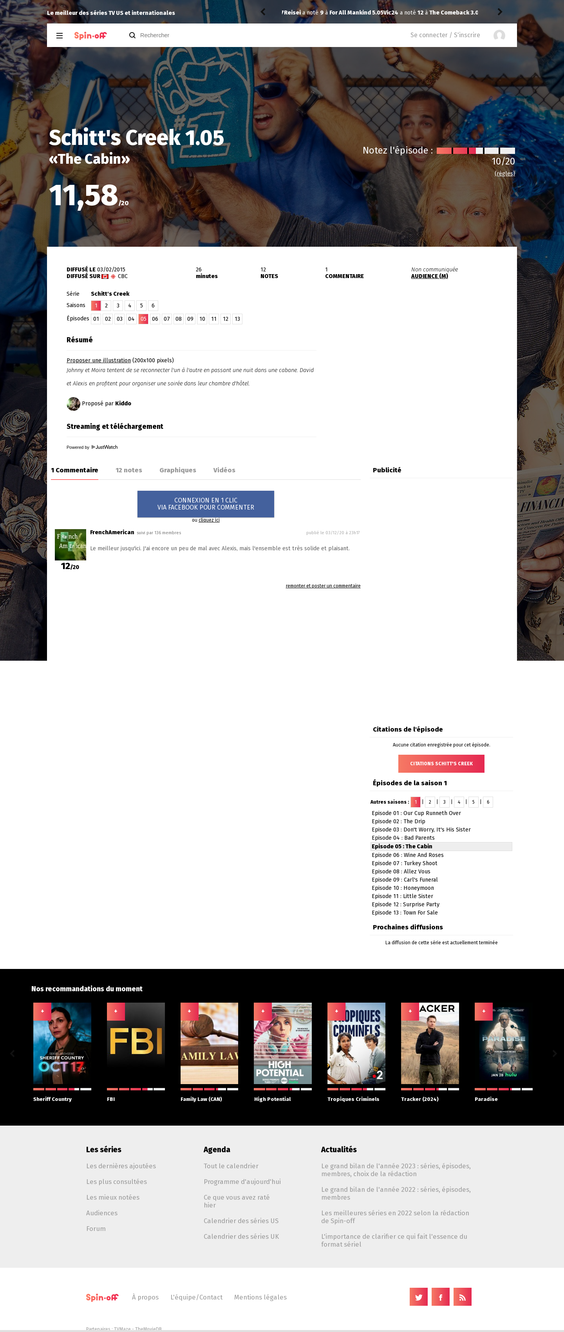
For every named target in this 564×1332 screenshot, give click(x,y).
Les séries (103, 1149)
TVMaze (122, 1329)
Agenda (217, 1149)
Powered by (92, 447)
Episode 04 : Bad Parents (403, 838)
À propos (145, 1297)
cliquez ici (209, 520)
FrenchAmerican (112, 532)
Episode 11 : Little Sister (402, 896)
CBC (123, 276)
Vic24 (291, 12)
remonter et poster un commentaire (323, 586)
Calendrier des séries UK (241, 1236)
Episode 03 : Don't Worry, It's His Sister (421, 829)
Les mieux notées (112, 1197)
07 (167, 319)
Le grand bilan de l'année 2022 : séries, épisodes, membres (396, 1193)
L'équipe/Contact (196, 1297)
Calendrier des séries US (241, 1221)
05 (143, 319)
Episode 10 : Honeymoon (403, 888)
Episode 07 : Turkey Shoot (404, 863)
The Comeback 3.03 (356, 12)
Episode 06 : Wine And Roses (408, 855)
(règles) (505, 173)
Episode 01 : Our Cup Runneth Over (416, 813)
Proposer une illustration (99, 360)
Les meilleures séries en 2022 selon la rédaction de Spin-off (395, 1217)
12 (225, 319)
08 (178, 319)
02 (108, 319)
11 (214, 319)
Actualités (339, 1149)
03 (120, 319)
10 (202, 319)
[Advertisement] (425, 381)
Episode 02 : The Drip (398, 821)
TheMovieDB (148, 1329)
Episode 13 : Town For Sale (405, 912)
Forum (96, 1229)
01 (96, 319)
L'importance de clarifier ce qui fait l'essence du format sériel (394, 1240)
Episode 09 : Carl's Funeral (405, 880)
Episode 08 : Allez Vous (401, 871)
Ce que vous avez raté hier (237, 1201)
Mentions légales (260, 1297)
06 (155, 319)
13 (237, 319)
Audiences (102, 1213)
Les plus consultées (116, 1182)
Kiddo (123, 403)
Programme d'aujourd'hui (242, 1182)
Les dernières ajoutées (121, 1166)
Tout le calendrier (231, 1166)
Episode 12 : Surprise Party (405, 904)
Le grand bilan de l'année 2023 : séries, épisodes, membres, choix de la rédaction (396, 1170)
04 (131, 319)
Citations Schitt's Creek (441, 763)
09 (190, 319)
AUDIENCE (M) (429, 276)
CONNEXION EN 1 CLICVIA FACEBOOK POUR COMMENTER (205, 504)
